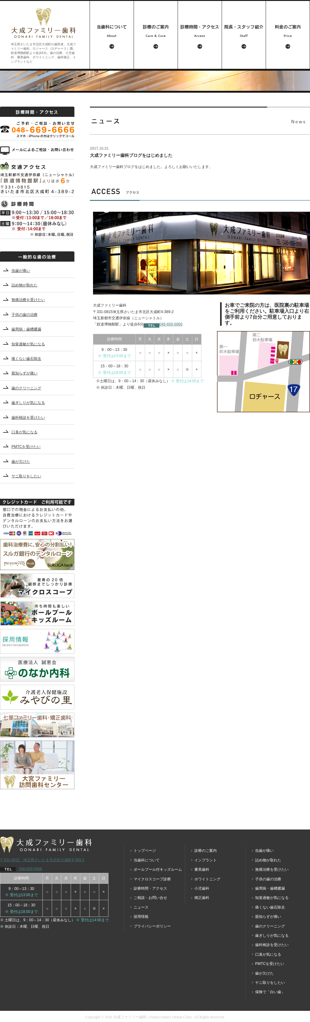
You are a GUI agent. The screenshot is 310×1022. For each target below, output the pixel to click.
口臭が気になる (24, 432)
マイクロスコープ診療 (152, 879)
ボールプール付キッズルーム (158, 869)
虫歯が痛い (20, 270)
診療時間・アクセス (150, 888)
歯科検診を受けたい (28, 417)
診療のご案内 (205, 850)
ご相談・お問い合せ (150, 898)
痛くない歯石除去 (26, 358)
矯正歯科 (201, 898)
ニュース (141, 907)
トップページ (145, 850)
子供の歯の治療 (24, 314)
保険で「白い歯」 (270, 992)
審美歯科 (201, 869)
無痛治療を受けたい (28, 300)
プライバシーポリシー (152, 926)
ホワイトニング (207, 879)
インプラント (205, 860)
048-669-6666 (163, 324)
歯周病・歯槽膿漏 (26, 329)
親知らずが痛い (24, 373)
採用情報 (141, 916)
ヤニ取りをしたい (26, 476)
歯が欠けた (20, 461)
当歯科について (147, 860)
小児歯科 (201, 888)
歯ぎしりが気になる (28, 402)
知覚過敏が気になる (28, 344)
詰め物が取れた (24, 285)
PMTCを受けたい (26, 447)
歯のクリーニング (26, 388)
